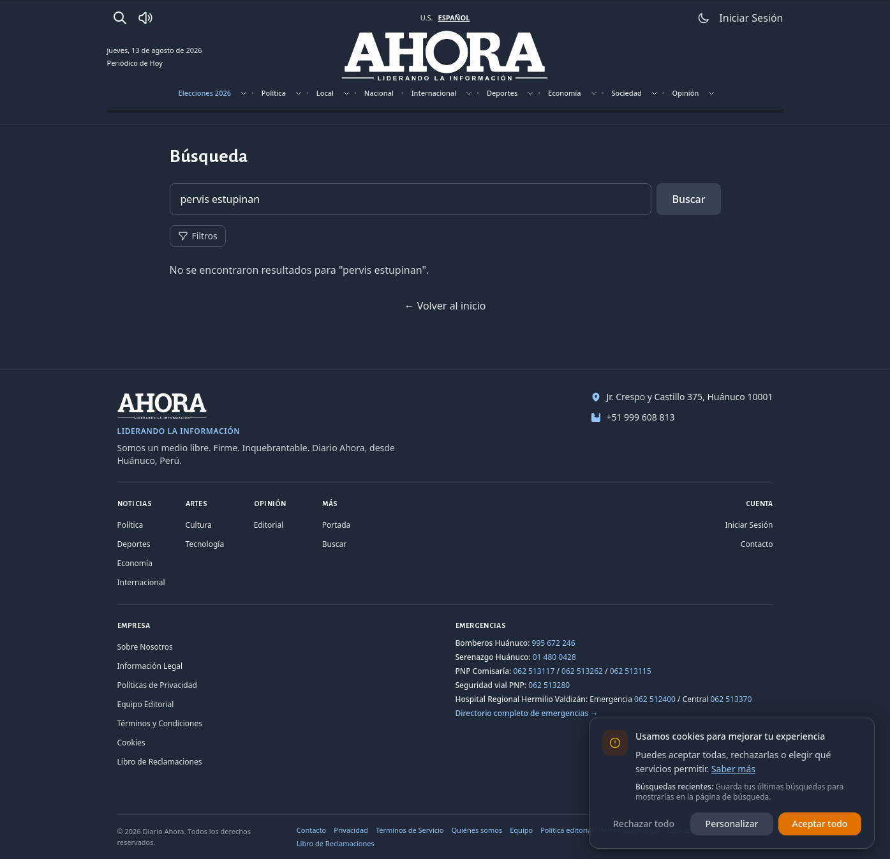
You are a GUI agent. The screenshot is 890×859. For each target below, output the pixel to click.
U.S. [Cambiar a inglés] (426, 17)
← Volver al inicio (445, 306)
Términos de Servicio (410, 830)
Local (325, 93)
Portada (336, 524)
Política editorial (566, 830)
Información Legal (150, 666)
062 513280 (549, 685)
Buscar (688, 199)
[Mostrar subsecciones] (243, 93)
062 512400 (655, 699)
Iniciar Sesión (749, 524)
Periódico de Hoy (135, 63)
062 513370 (731, 699)
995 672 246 (553, 643)
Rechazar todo (643, 824)
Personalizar (732, 824)
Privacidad (351, 830)
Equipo (521, 830)
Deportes (502, 93)
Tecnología (205, 544)
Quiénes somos (477, 830)
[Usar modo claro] (703, 18)
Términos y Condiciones (159, 723)
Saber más (733, 769)
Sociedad (626, 93)
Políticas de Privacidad (157, 685)
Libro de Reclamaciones (159, 761)
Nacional (379, 93)
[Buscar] (120, 18)
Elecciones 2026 (205, 93)
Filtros (198, 236)
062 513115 (630, 671)
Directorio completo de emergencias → (527, 713)
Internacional (434, 93)
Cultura (199, 524)
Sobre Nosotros (145, 646)
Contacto (757, 544)
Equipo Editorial (145, 704)
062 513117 (533, 671)
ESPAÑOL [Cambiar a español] (454, 17)
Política (274, 93)
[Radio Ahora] (145, 18)
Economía (564, 93)
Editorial (269, 524)
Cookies (131, 742)
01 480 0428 (554, 657)
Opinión (685, 93)
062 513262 (582, 671)
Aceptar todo (820, 824)
